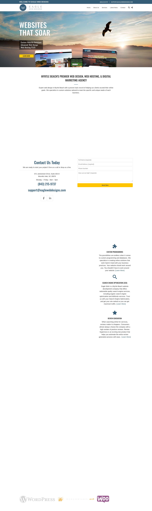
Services (104, 7)
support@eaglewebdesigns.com (122, 2)
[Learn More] (119, 270)
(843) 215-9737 (104, 2)
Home (88, 7)
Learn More (26, 56)
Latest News (114, 7)
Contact (122, 7)
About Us (96, 7)
